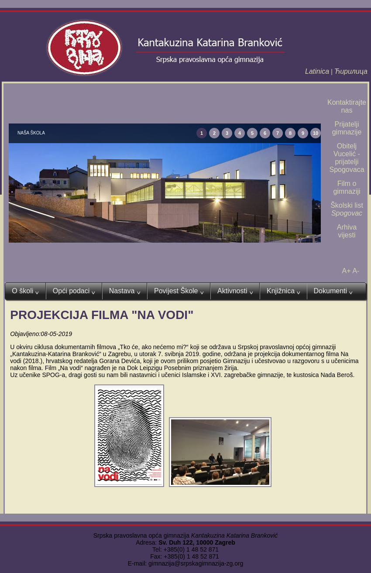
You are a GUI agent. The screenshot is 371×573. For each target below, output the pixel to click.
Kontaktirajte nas (346, 106)
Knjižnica (283, 291)
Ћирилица (351, 71)
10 (315, 133)
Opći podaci (74, 291)
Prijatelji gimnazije (347, 128)
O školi (25, 291)
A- (355, 270)
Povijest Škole (178, 291)
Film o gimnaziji (346, 187)
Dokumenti (333, 291)
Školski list (346, 209)
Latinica (317, 71)
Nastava (124, 291)
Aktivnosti (235, 291)
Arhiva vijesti (347, 231)
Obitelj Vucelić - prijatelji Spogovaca (346, 157)
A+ (346, 270)
